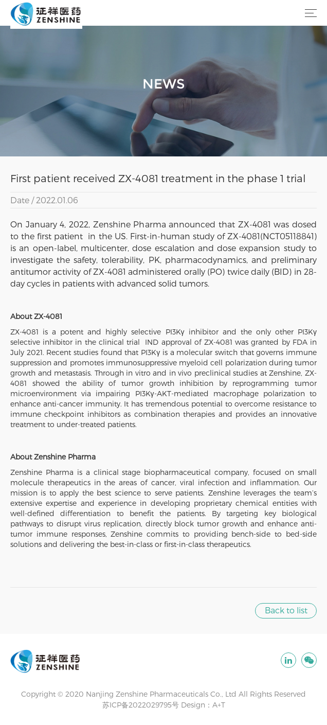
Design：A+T (203, 704)
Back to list (286, 610)
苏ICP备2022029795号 (140, 704)
